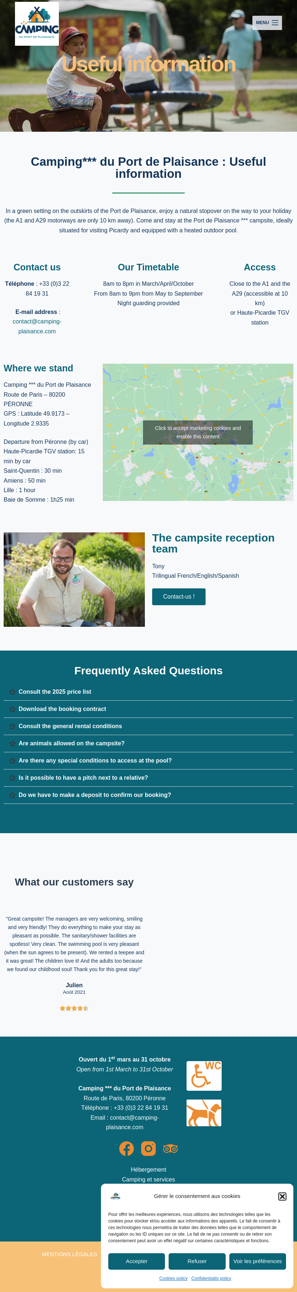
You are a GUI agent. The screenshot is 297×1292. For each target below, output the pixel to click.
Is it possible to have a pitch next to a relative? (83, 778)
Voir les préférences (257, 1261)
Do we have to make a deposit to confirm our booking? (95, 795)
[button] (282, 1196)
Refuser (197, 1261)
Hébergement (148, 1169)
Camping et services (148, 1179)
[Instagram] (148, 1148)
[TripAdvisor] (170, 1148)
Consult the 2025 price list (55, 692)
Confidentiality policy (211, 1278)
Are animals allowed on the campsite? (72, 743)
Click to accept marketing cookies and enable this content (198, 432)
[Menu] (267, 23)
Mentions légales (69, 1254)
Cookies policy (173, 1278)
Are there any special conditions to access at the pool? (95, 760)
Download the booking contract (62, 709)
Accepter (136, 1261)
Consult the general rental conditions (70, 726)
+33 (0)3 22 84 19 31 (141, 1108)
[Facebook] (126, 1148)
